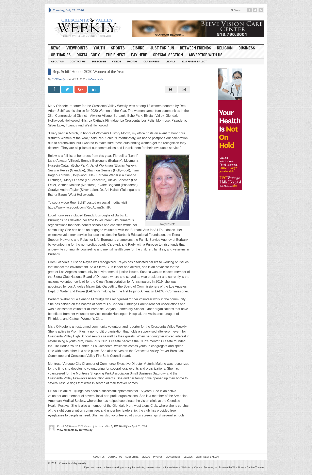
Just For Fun (162, 48)
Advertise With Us (206, 54)
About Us (57, 61)
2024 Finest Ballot (194, 61)
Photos (132, 61)
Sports (118, 48)
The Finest (115, 54)
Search (236, 10)
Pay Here (139, 54)
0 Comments (95, 79)
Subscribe (99, 61)
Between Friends (195, 48)
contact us (159, 467)
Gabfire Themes (255, 467)
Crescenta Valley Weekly (71, 463)
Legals (171, 61)
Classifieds (152, 61)
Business (247, 48)
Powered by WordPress (232, 467)
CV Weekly (58, 79)
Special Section (168, 54)
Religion (225, 48)
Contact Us (78, 61)
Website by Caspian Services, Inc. (199, 467)
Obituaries (61, 54)
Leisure (137, 48)
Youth (99, 48)
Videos (116, 61)
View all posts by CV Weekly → (76, 429)
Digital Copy (88, 54)
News (56, 48)
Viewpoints (77, 48)
